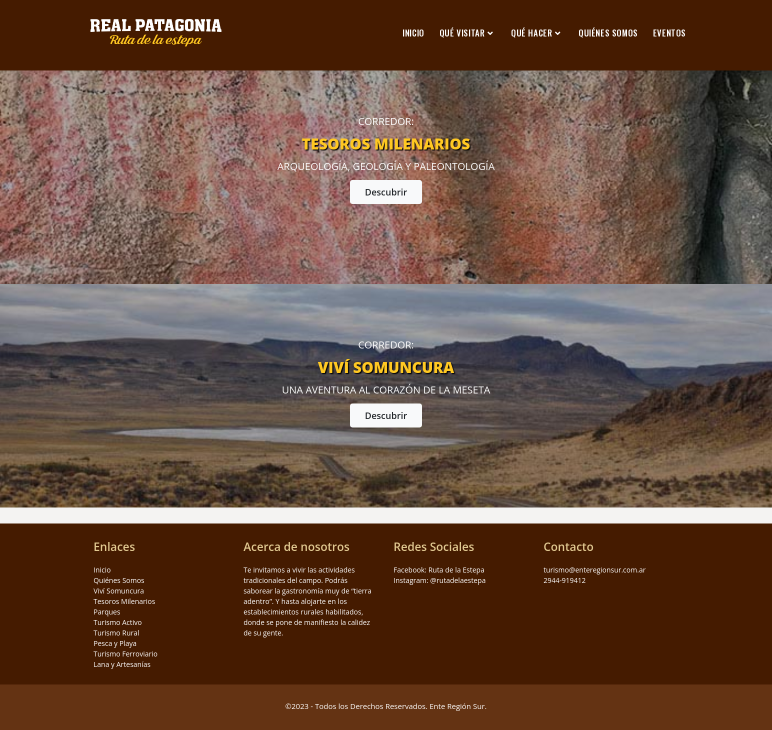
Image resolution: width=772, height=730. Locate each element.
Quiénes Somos (119, 580)
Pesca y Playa (115, 643)
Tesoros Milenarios (124, 601)
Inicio (102, 569)
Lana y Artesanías (122, 664)
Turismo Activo (118, 622)
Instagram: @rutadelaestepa (440, 580)
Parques (107, 611)
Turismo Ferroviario (126, 653)
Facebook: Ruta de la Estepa (439, 569)
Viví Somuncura (119, 591)
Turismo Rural (117, 633)
